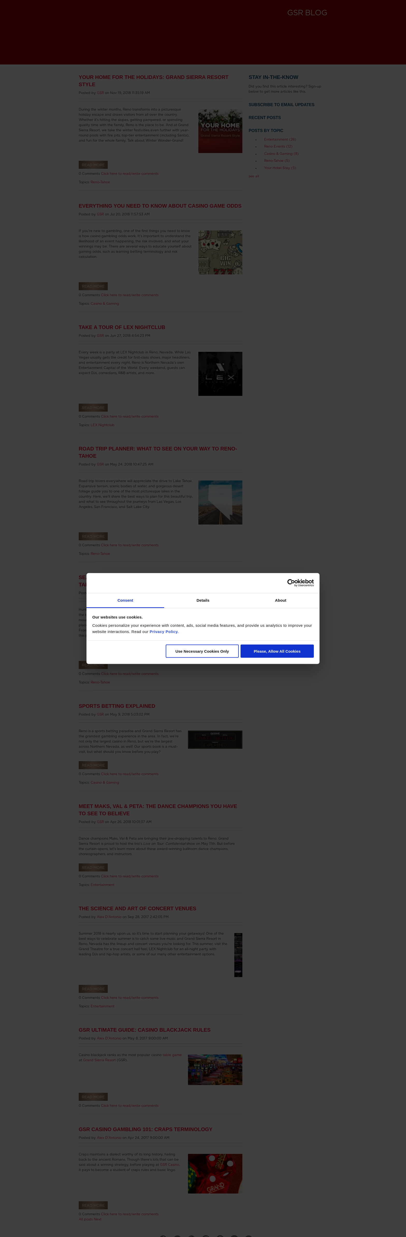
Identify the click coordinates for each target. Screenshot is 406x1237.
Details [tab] (203, 600)
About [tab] (280, 600)
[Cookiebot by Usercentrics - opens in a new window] (291, 583)
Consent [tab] (125, 600)
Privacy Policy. (164, 631)
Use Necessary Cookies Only (202, 651)
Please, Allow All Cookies (277, 651)
